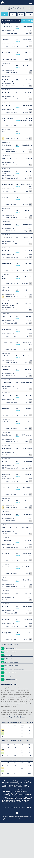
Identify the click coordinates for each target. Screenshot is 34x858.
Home (4, 842)
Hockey (29, 842)
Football (10, 842)
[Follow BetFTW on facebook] (17, 847)
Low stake (12, 14)
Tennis (23, 842)
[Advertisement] (17, 35)
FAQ (17, 844)
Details (17, 63)
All (4, 14)
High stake (29, 14)
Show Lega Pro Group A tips (27, 56)
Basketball (17, 842)
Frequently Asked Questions (17, 752)
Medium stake (21, 14)
